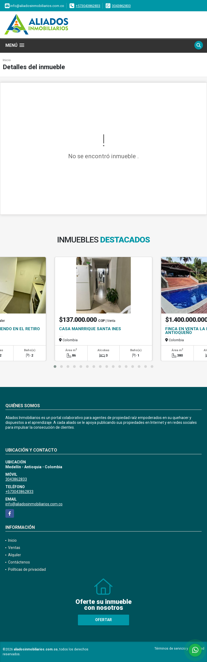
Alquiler (14, 555)
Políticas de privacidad (27, 569)
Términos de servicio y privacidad (179, 648)
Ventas (14, 547)
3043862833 (121, 6)
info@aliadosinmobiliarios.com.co (34, 504)
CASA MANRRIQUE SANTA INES (90, 328)
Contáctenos (19, 562)
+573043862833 (88, 6)
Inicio (7, 60)
